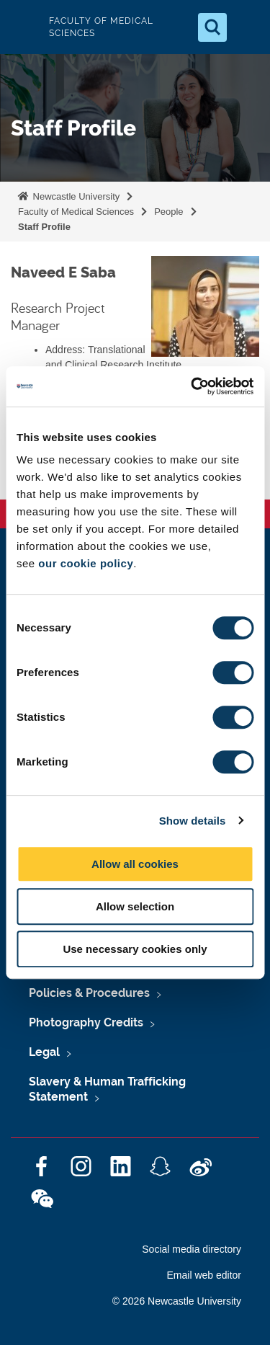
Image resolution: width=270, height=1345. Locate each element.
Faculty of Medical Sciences (76, 211)
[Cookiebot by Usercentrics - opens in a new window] (192, 386)
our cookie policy (85, 563)
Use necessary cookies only (135, 949)
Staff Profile (44, 226)
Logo (23, 27)
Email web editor (204, 1275)
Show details (192, 820)
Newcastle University (75, 196)
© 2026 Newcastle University (176, 1301)
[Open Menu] (247, 27)
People (168, 211)
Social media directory (191, 1249)
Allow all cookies (135, 864)
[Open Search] (212, 27)
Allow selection (135, 906)
